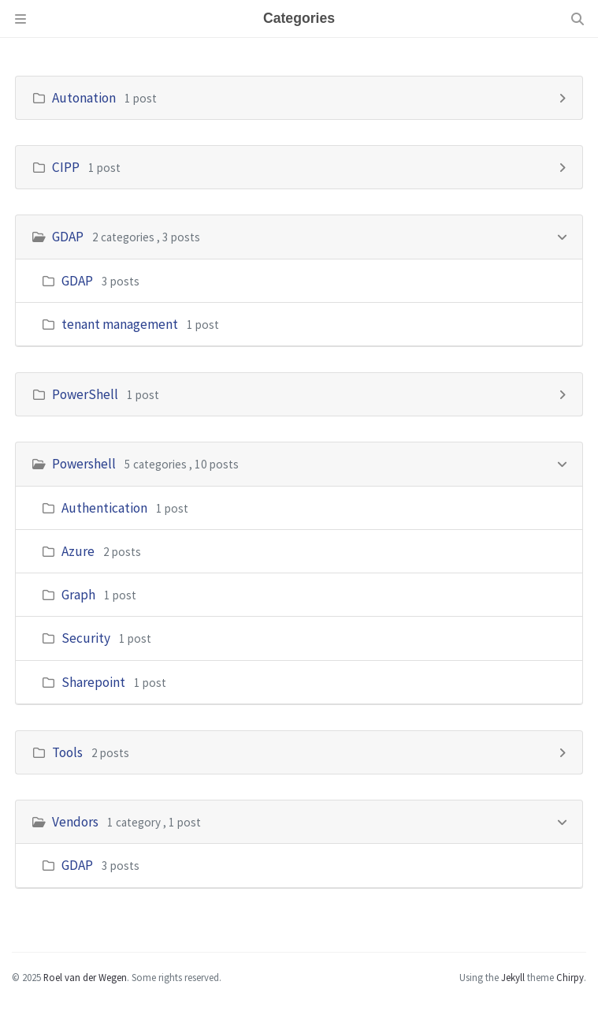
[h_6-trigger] (562, 820)
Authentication (104, 508)
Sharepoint (93, 682)
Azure (78, 551)
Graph (78, 594)
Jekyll (513, 977)
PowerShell (85, 394)
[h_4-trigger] (562, 462)
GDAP (68, 236)
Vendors (75, 821)
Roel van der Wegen (85, 977)
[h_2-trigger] (562, 235)
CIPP (66, 167)
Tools (67, 752)
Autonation (84, 97)
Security (85, 638)
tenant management (119, 324)
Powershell (84, 463)
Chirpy (570, 977)
